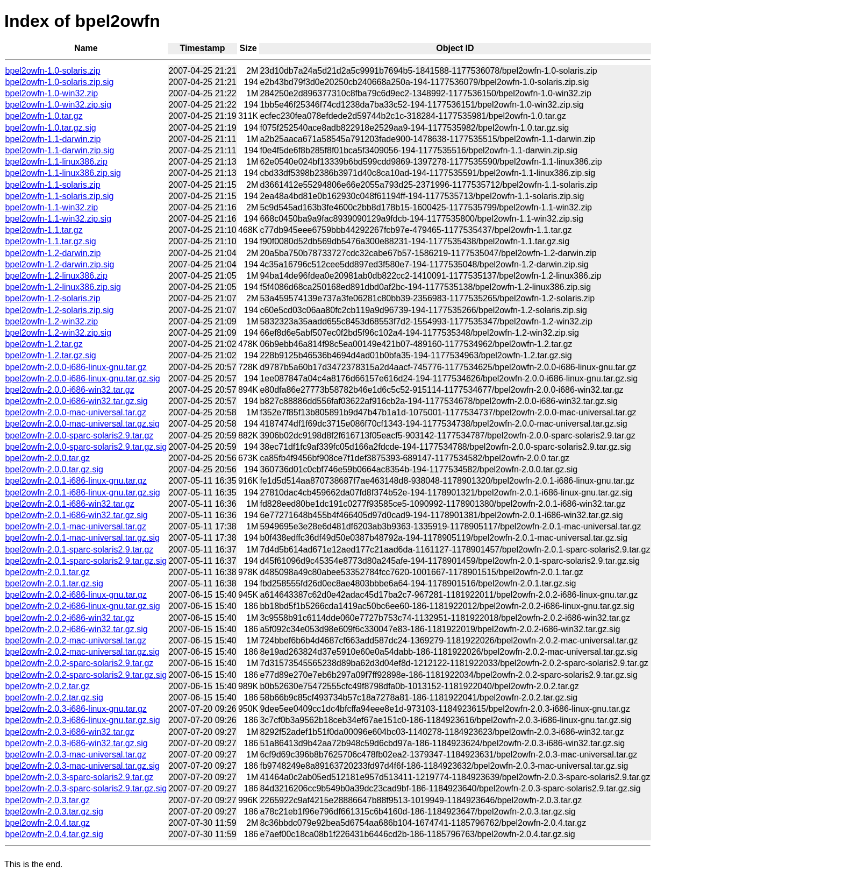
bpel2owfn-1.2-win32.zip (51, 321)
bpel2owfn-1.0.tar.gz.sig (50, 127)
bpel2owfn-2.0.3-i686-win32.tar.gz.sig (76, 743)
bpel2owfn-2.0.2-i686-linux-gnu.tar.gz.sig (82, 606)
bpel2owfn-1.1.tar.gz (44, 230)
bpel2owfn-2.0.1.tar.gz (47, 572)
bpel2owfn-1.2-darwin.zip (53, 253)
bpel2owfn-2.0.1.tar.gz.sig (54, 583)
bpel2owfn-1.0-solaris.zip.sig (59, 82)
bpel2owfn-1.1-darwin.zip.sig (60, 150)
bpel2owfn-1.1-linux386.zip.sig (63, 173)
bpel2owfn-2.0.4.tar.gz (47, 822)
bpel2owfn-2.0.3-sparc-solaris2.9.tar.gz (79, 777)
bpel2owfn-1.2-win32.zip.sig (58, 332)
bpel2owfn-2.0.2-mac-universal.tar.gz (75, 640)
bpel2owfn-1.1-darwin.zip (53, 139)
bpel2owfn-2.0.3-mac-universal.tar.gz (75, 754)
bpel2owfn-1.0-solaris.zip (53, 70)
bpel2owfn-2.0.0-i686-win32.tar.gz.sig (76, 401)
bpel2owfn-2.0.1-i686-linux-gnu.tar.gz (76, 480)
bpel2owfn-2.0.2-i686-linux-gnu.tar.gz (76, 594)
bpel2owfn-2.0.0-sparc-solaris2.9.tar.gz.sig (86, 446)
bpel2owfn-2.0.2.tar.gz (47, 686)
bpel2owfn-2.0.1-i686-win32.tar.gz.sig (76, 515)
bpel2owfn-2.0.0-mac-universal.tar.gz (75, 412)
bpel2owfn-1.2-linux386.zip (56, 275)
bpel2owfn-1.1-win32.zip (51, 207)
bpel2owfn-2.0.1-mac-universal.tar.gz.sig (82, 537)
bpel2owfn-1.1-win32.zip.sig (58, 218)
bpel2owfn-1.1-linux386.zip (56, 161)
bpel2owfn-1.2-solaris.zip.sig (59, 310)
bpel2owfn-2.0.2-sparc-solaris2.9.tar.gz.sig (86, 674)
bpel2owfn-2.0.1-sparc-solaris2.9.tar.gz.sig (86, 560)
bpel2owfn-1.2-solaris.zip (53, 298)
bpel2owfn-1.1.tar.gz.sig (50, 241)
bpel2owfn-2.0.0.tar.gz (47, 458)
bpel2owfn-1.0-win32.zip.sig (58, 104)
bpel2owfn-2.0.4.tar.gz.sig (54, 834)
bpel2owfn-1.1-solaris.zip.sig (59, 196)
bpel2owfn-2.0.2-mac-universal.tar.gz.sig (82, 651)
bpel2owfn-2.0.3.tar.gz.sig (54, 811)
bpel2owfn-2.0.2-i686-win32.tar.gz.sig (76, 629)
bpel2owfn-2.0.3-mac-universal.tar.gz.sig (82, 765)
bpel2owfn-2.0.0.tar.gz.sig (54, 469)
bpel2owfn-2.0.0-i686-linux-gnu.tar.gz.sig (82, 378)
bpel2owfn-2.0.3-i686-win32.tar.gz (69, 732)
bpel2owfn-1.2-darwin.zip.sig (60, 264)
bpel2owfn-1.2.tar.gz (44, 344)
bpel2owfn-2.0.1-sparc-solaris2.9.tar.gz (79, 549)
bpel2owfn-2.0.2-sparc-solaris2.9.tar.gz (79, 663)
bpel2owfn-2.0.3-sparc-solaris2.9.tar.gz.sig (86, 788)
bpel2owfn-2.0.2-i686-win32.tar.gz (69, 617)
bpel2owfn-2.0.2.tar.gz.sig (54, 697)
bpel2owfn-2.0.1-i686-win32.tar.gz (69, 503)
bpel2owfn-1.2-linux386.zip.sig (63, 287)
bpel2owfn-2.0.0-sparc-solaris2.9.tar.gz (79, 435)
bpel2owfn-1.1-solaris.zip (53, 184)
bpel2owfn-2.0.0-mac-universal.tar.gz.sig (82, 423)
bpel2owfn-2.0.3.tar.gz (47, 800)
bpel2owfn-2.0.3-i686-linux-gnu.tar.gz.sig (82, 720)
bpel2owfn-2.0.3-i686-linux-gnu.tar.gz (76, 708)
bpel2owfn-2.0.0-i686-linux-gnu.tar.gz (76, 367)
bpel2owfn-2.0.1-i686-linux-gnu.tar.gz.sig (82, 492)
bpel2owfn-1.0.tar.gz (44, 116)
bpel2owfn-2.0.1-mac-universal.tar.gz (75, 526)
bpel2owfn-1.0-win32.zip (51, 93)
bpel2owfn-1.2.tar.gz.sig (50, 355)
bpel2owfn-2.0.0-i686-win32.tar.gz (69, 389)
